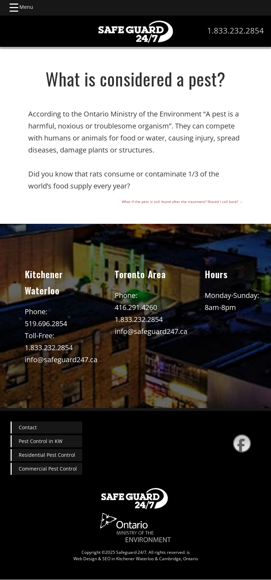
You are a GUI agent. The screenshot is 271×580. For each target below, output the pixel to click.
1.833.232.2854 (235, 30)
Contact (28, 427)
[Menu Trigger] (21, 7)
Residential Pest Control (47, 455)
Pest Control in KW (40, 441)
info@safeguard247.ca (61, 359)
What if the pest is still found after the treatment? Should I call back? (182, 201)
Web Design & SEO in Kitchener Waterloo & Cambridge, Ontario (135, 559)
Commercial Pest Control (48, 468)
